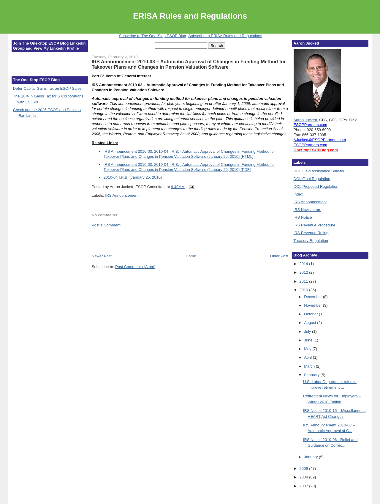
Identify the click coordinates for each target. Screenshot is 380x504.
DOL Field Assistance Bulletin (319, 171)
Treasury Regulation (311, 240)
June (309, 340)
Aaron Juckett (305, 120)
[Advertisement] (126, 240)
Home (191, 256)
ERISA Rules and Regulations (190, 16)
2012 (304, 272)
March (310, 366)
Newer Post (102, 256)
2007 (304, 486)
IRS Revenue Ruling (311, 233)
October (311, 314)
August (310, 322)
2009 (304, 468)
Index (298, 194)
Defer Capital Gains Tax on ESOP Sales (47, 88)
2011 (304, 281)
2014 (304, 264)
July (308, 331)
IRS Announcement (121, 195)
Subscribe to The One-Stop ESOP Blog (152, 36)
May (308, 348)
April (308, 357)
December (313, 296)
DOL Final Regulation (312, 179)
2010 (304, 290)
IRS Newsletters (307, 209)
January (311, 457)
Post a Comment (106, 225)
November (313, 305)
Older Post (279, 256)
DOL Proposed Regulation (316, 186)
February (312, 375)
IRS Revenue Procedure (314, 225)
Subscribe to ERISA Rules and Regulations (225, 36)
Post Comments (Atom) (135, 266)
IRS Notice (303, 217)
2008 (304, 477)
